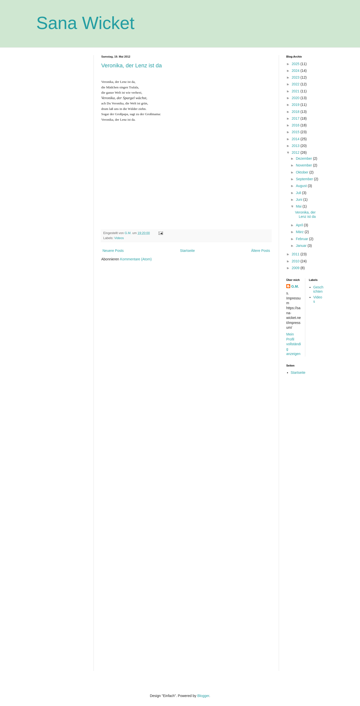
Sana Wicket (85, 23)
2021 (296, 91)
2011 (296, 254)
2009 (296, 268)
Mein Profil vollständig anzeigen (293, 344)
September (305, 179)
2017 (296, 118)
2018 (296, 112)
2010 (296, 261)
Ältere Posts (260, 251)
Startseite (187, 251)
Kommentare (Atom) (136, 259)
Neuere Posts (113, 251)
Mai (299, 206)
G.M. (295, 286)
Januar (302, 246)
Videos (119, 238)
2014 (296, 139)
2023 (296, 77)
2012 (296, 152)
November (304, 165)
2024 (296, 71)
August (302, 186)
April (300, 225)
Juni (299, 200)
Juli (299, 193)
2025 (296, 64)
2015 (296, 132)
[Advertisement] (61, 130)
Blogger (203, 696)
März (300, 232)
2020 (296, 98)
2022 (296, 84)
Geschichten (318, 289)
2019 (296, 105)
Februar (302, 239)
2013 (296, 146)
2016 (296, 125)
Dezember (304, 158)
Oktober (302, 172)
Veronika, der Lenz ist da (131, 65)
